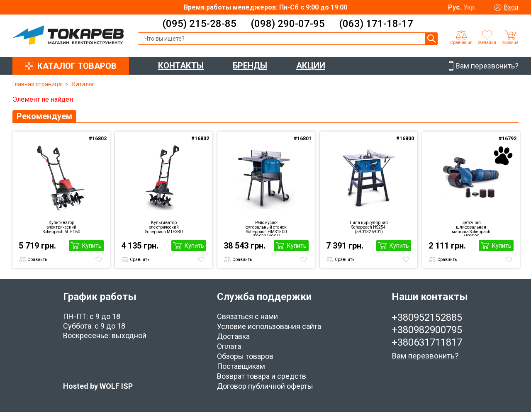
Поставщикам (241, 366)
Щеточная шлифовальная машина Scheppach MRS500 (471, 228)
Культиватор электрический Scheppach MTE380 (164, 227)
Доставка (233, 336)
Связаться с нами (247, 316)
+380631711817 (427, 342)
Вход (511, 7)
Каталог (83, 84)
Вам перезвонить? (425, 356)
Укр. (469, 7)
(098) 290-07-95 (288, 23)
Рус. (454, 7)
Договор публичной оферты (265, 386)
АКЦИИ (310, 66)
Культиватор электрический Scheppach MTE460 (61, 227)
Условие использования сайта (269, 326)
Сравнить (37, 259)
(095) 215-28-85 (199, 23)
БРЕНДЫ (250, 66)
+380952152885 (427, 317)
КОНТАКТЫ (181, 66)
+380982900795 (427, 330)
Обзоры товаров (245, 356)
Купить (92, 245)
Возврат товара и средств (261, 376)
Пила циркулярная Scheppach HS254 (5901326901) (369, 227)
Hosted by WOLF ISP (98, 386)
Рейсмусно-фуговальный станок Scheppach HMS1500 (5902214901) (266, 228)
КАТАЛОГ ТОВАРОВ (77, 66)
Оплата (229, 346)
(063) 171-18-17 (376, 23)
